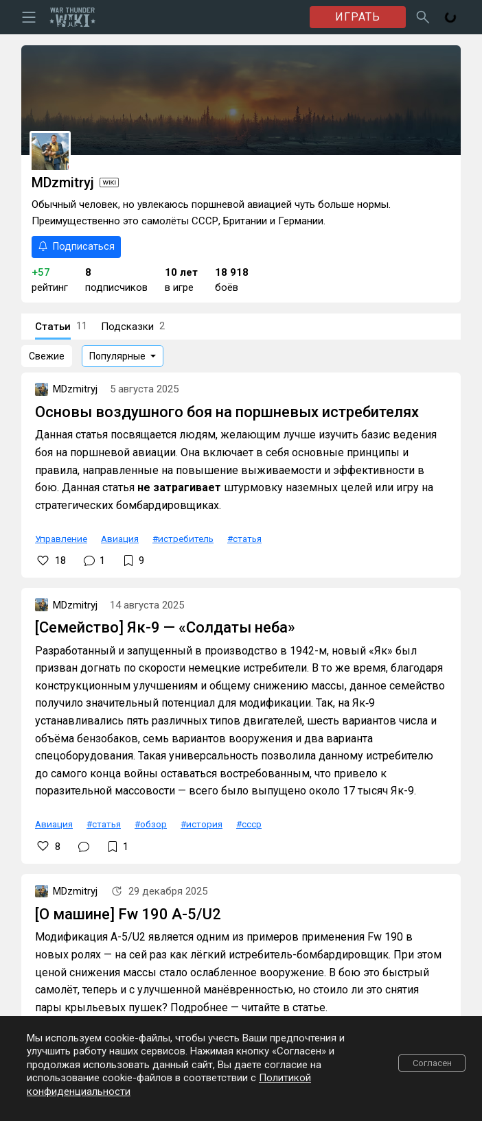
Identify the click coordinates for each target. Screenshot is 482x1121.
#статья (244, 538)
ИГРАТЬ (357, 16)
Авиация (120, 538)
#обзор (151, 823)
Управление (61, 538)
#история (201, 823)
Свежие (47, 356)
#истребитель (183, 538)
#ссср (249, 823)
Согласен (432, 1063)
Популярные (117, 356)
